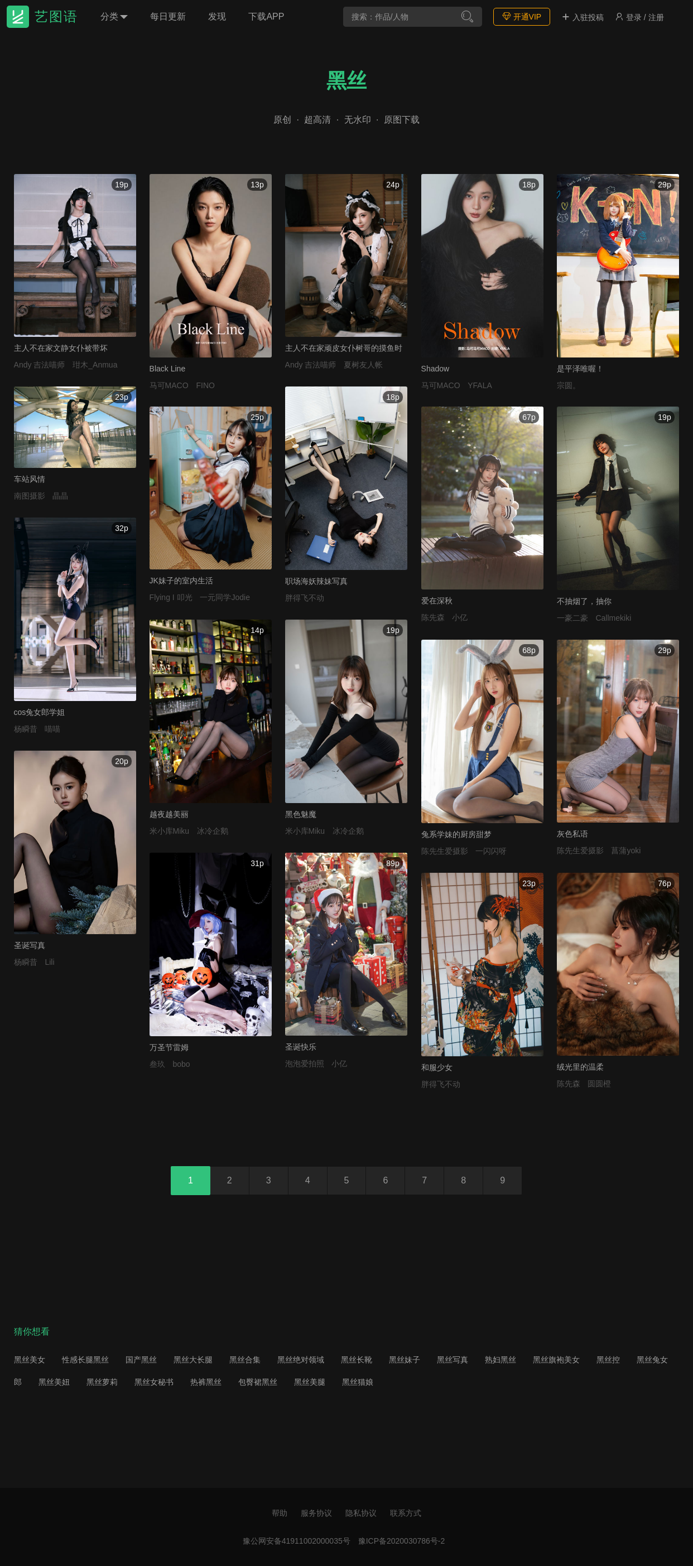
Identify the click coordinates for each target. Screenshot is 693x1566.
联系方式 (405, 1513)
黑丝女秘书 (154, 1382)
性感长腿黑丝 (85, 1359)
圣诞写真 (29, 945)
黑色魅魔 (300, 814)
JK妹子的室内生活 (181, 580)
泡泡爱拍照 (304, 1063)
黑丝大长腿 (193, 1359)
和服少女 (437, 1067)
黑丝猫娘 (357, 1382)
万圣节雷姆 (169, 1047)
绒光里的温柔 (580, 1066)
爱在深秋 (437, 600)
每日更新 (168, 16)
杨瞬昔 (25, 728)
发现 (217, 16)
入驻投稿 (582, 17)
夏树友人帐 (363, 364)
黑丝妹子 (404, 1359)
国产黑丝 (141, 1359)
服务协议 (316, 1513)
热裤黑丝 (206, 1382)
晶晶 (60, 495)
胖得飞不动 (304, 597)
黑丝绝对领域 (300, 1359)
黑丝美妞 (54, 1382)
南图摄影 (29, 495)
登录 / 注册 (639, 17)
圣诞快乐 (300, 1046)
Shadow (435, 368)
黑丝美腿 (309, 1382)
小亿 (460, 617)
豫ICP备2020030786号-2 (401, 1540)
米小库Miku (170, 830)
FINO (205, 385)
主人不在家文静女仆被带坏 (61, 348)
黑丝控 (608, 1359)
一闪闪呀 (491, 851)
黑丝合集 (245, 1359)
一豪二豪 (572, 617)
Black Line (168, 368)
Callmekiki (613, 617)
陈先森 (433, 617)
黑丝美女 (29, 1359)
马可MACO (169, 385)
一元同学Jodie (224, 597)
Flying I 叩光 (171, 597)
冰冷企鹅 (212, 830)
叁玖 (157, 1064)
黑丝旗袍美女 (556, 1359)
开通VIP (521, 16)
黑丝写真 (452, 1359)
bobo (181, 1064)
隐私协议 (361, 1513)
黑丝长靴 (356, 1359)
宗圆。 (568, 385)
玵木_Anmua (95, 364)
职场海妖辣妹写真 (316, 581)
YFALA (480, 385)
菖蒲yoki (626, 850)
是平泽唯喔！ (580, 368)
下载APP (266, 16)
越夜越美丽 (169, 814)
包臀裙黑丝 (257, 1382)
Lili (49, 962)
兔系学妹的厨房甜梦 (456, 834)
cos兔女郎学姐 (39, 712)
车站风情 (29, 479)
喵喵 (52, 728)
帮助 (279, 1513)
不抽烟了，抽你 (584, 601)
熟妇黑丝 (500, 1359)
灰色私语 (572, 833)
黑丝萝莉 (102, 1382)
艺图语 (56, 16)
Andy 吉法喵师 (39, 364)
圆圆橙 (599, 1083)
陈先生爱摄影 (444, 851)
